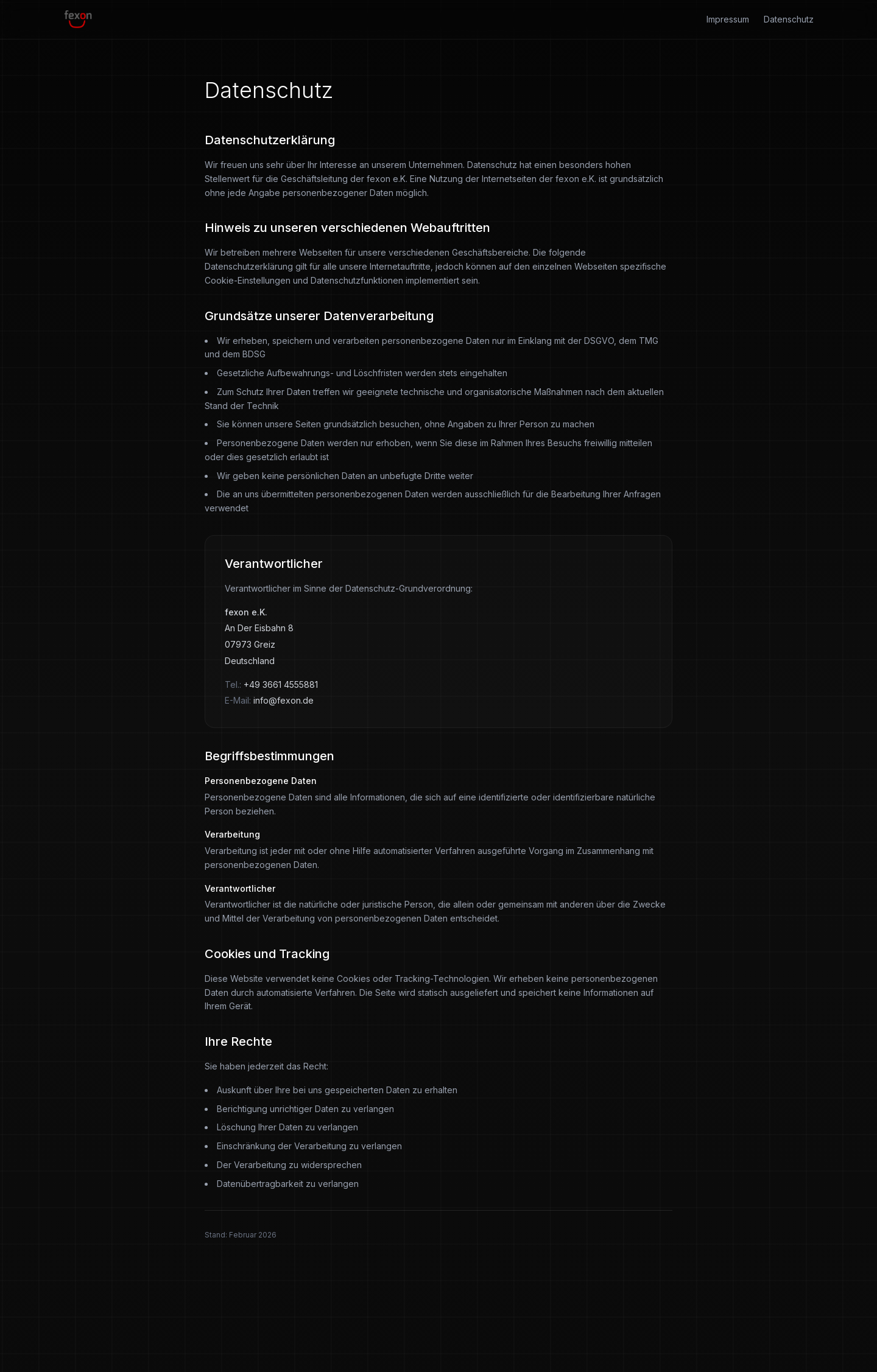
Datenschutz (789, 19)
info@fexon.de (283, 700)
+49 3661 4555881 (281, 684)
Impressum (727, 19)
